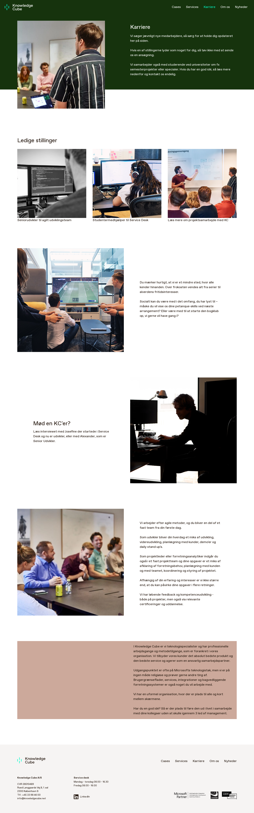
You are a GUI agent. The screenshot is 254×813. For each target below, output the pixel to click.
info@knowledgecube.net (31, 798)
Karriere (209, 7)
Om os (225, 7)
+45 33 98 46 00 (31, 795)
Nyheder (241, 7)
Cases (176, 7)
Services (192, 7)
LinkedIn (82, 796)
